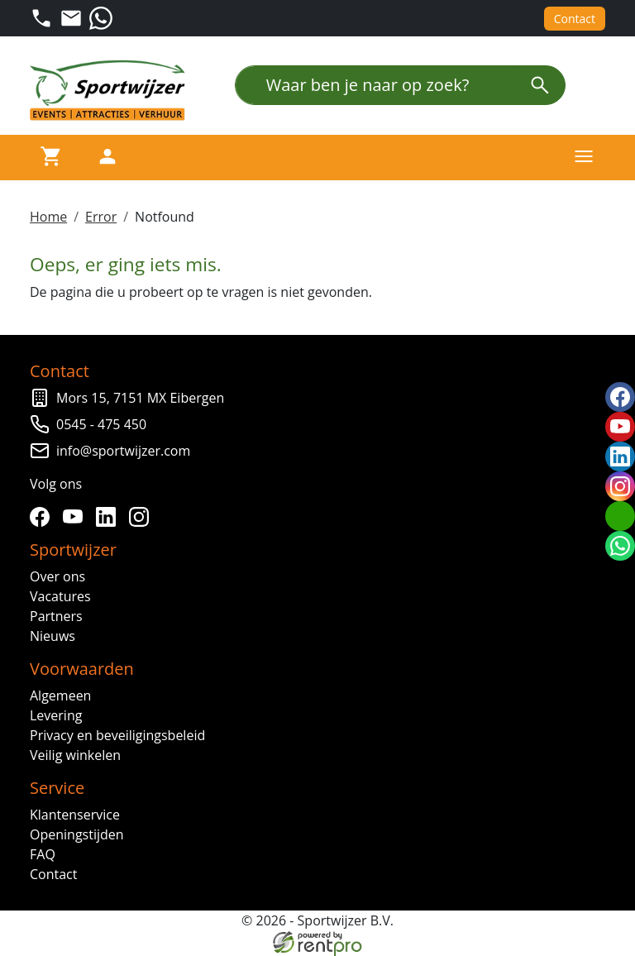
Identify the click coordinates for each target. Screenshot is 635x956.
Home (48, 217)
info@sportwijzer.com (123, 451)
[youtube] (76, 517)
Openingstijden (77, 834)
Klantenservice (75, 814)
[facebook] (43, 517)
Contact (574, 18)
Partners (56, 616)
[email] (620, 516)
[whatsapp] (620, 546)
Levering (56, 715)
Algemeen (60, 695)
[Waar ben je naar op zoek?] (375, 85)
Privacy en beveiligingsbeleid (117, 735)
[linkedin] (109, 517)
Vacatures (60, 596)
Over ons (57, 576)
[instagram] (142, 517)
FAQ (42, 854)
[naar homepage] (112, 91)
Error (101, 217)
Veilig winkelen (75, 755)
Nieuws (52, 636)
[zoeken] (540, 85)
